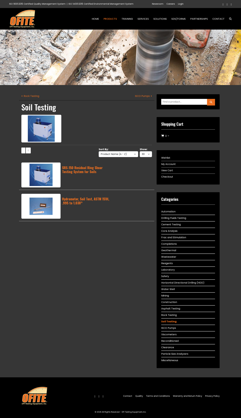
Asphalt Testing (170, 308)
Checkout (167, 177)
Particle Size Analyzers (174, 354)
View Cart (167, 170)
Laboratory (168, 270)
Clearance (167, 347)
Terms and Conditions (158, 396)
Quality (139, 396)
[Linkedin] (231, 4)
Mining (165, 295)
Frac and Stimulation (173, 237)
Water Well (168, 289)
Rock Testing (31, 96)
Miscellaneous (169, 360)
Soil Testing (169, 321)
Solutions (160, 19)
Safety (165, 276)
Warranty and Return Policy (187, 396)
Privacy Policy (212, 396)
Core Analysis (169, 231)
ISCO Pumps (142, 96)
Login (181, 3)
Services (143, 19)
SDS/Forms (178, 19)
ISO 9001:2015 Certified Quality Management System (37, 3)
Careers (170, 3)
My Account (168, 164)
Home (95, 19)
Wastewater (168, 257)
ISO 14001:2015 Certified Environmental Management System (101, 3)
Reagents (167, 263)
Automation (168, 211)
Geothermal (168, 250)
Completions (169, 244)
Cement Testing (171, 224)
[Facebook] (223, 4)
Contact (218, 19)
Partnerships (199, 19)
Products (110, 19)
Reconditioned (170, 341)
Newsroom (157, 3)
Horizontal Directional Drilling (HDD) (182, 282)
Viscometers (169, 334)
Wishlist (165, 158)
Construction (169, 302)
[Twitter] (227, 4)
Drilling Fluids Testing (173, 218)
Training (127, 19)
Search (229, 19)
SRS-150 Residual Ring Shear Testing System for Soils (82, 169)
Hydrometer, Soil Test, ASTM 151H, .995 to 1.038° (85, 200)
